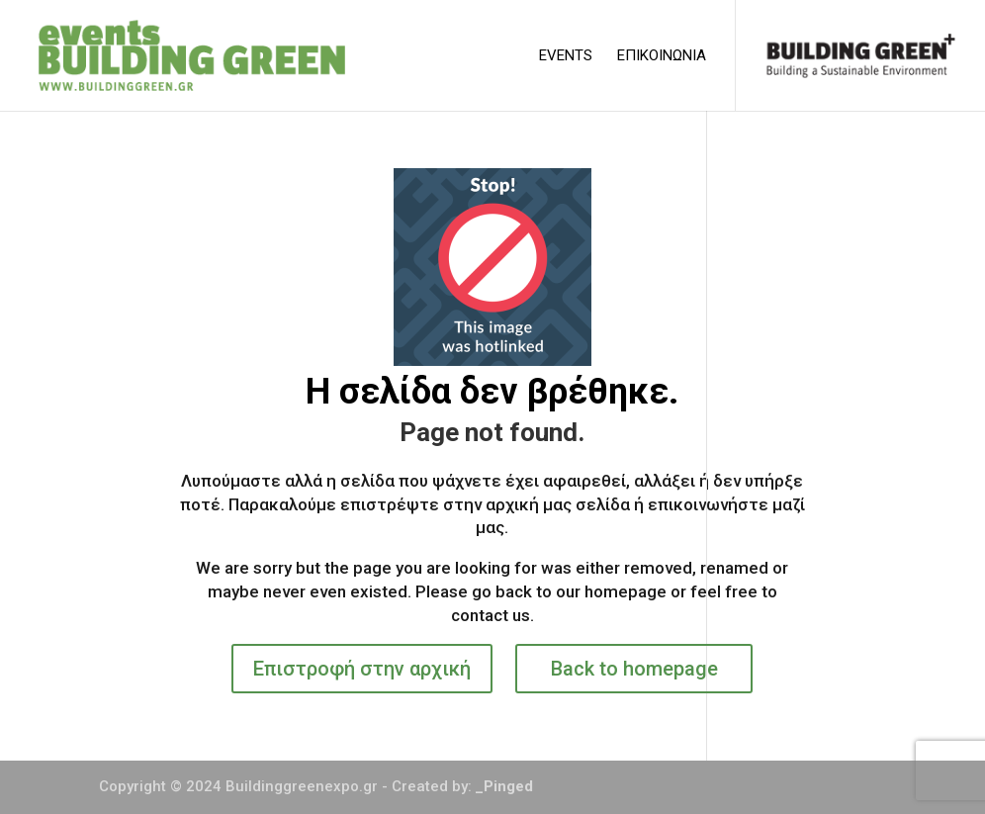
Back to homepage (634, 668)
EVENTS (565, 56)
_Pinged (504, 786)
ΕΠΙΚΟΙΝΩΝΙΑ (661, 56)
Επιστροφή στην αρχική (362, 668)
